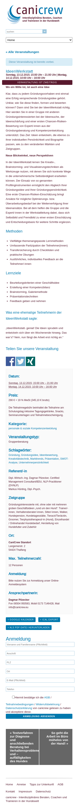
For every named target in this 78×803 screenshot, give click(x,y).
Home (9, 784)
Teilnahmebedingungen (20, 704)
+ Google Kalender (21, 620)
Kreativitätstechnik (19, 458)
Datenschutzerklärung (19, 708)
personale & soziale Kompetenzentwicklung (33, 428)
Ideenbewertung (48, 455)
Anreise (21, 784)
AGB (47, 697)
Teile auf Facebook (10, 361)
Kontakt (10, 791)
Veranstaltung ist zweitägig (37, 82)
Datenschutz (43, 791)
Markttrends (36, 458)
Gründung (14, 455)
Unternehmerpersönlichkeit (34, 462)
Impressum (25, 791)
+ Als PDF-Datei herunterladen (29, 627)
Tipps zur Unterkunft (42, 784)
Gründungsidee (29, 455)
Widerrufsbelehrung (47, 704)
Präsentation (52, 458)
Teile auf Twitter (20, 361)
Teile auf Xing (30, 361)
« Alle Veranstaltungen (22, 52)
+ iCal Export (49, 620)
